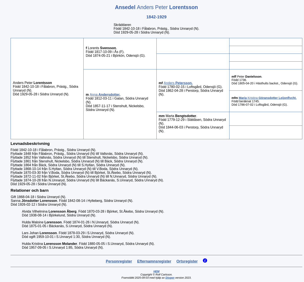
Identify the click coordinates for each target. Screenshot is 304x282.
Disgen (170, 277)
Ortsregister (187, 261)
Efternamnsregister (154, 261)
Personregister (119, 261)
